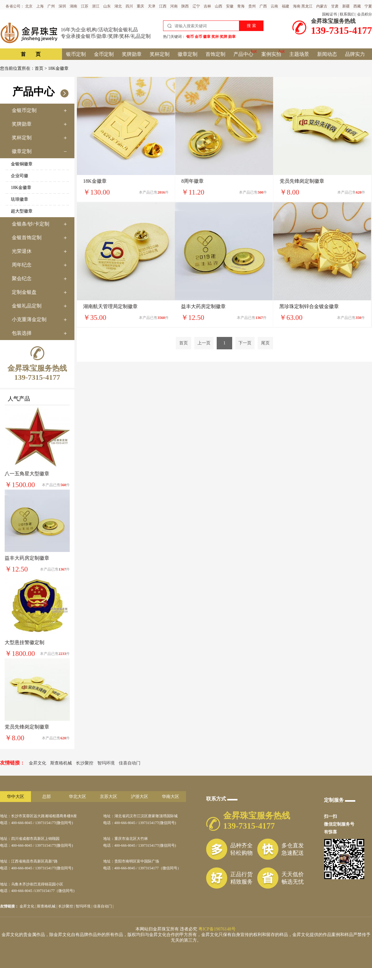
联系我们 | (348, 14)
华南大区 (170, 796)
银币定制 (76, 54)
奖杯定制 (160, 54)
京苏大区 (108, 796)
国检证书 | (330, 14)
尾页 (265, 343)
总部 (46, 796)
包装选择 (22, 333)
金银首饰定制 (27, 237)
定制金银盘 (24, 292)
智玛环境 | (84, 906)
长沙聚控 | (67, 906)
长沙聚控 (84, 763)
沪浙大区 (139, 796)
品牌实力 (355, 54)
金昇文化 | (28, 906)
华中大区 (15, 796)
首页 (39, 68)
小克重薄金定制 (29, 319)
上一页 (203, 343)
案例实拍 (271, 54)
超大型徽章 (22, 211)
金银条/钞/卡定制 (30, 223)
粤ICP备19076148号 (217, 929)
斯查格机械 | (47, 906)
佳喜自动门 (129, 763)
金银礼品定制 (27, 305)
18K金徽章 (21, 187)
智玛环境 (106, 763)
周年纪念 (22, 264)
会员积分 (364, 14)
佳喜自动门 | (103, 906)
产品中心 (243, 54)
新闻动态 (327, 54)
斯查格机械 (61, 763)
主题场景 (299, 54)
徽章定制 (187, 54)
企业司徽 (19, 175)
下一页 (244, 343)
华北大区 (77, 796)
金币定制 (104, 54)
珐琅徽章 (19, 199)
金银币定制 (24, 110)
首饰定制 (215, 54)
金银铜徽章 (22, 164)
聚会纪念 (22, 278)
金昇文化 (37, 763)
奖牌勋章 (132, 54)
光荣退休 (22, 251)
